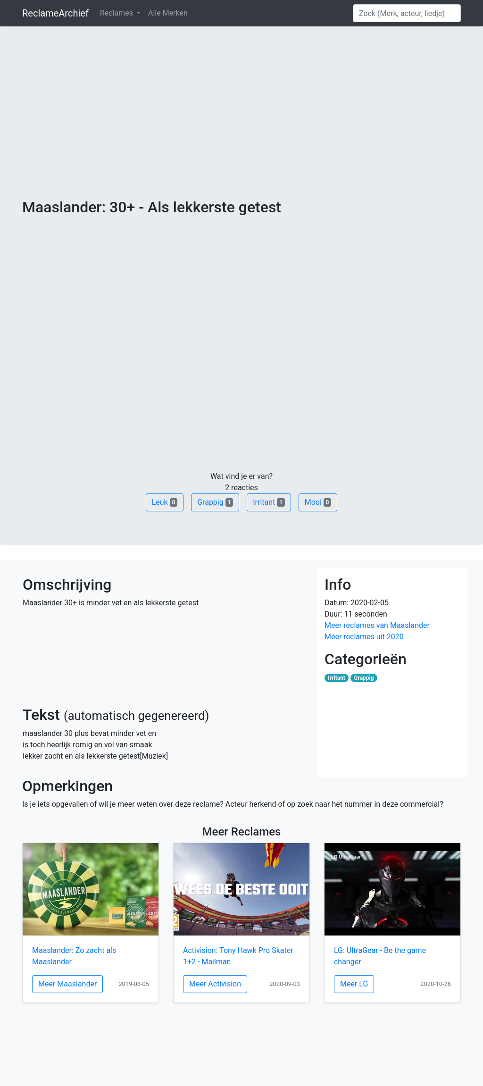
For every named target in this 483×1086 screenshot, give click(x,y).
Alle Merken (168, 12)
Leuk (164, 502)
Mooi (318, 502)
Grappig (215, 502)
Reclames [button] (117, 12)
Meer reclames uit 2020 (364, 636)
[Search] (407, 13)
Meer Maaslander (67, 983)
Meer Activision (215, 983)
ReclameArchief (55, 13)
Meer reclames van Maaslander (377, 625)
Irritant (269, 502)
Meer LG (354, 983)
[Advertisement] (241, 127)
